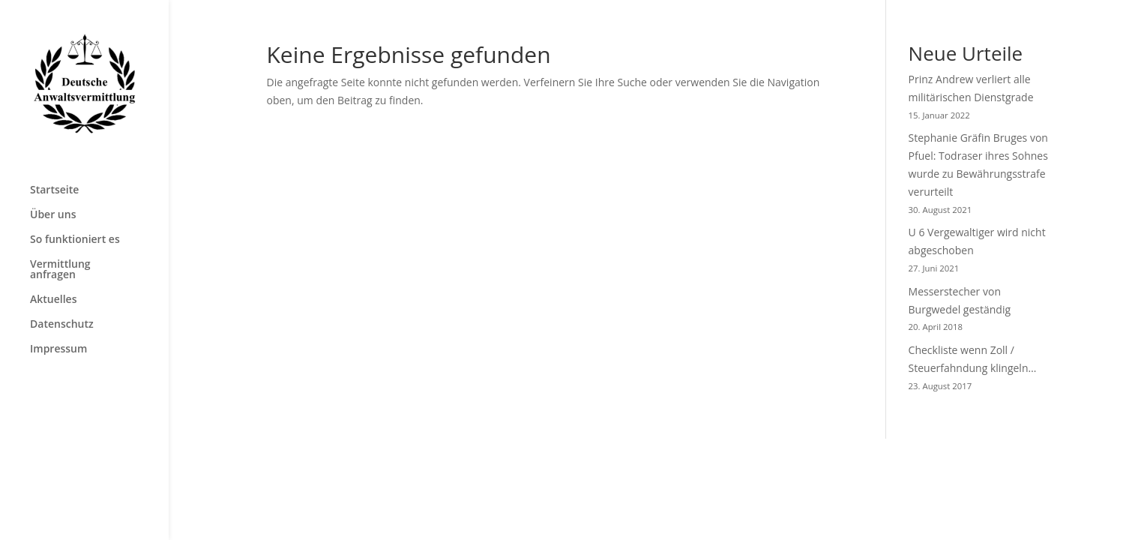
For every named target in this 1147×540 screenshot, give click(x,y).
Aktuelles (53, 300)
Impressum (58, 350)
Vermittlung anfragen (60, 270)
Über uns (53, 215)
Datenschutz (62, 325)
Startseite (54, 190)
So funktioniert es (75, 240)
